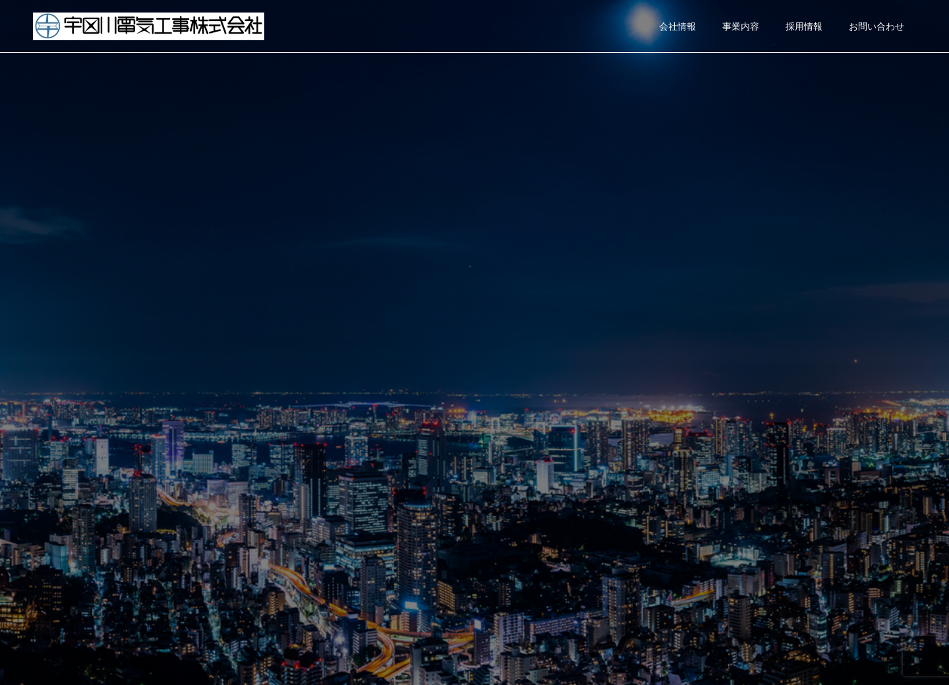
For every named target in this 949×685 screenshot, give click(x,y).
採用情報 (804, 26)
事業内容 (740, 26)
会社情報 (677, 26)
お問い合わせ (876, 26)
